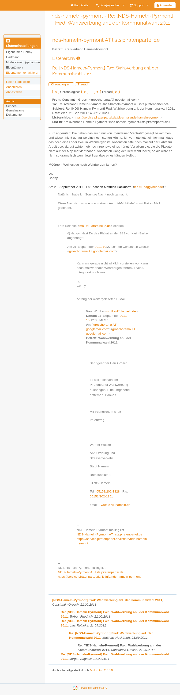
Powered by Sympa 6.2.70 (93, 688)
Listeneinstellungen (22, 43)
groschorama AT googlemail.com (92, 251)
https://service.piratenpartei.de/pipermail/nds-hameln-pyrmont (117, 117)
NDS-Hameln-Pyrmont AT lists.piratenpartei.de (109, 534)
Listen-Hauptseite (18, 82)
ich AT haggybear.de (148, 187)
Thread (83, 84)
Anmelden (165, 5)
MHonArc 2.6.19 (101, 670)
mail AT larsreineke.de (95, 226)
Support (137, 5)
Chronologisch (61, 84)
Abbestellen (14, 92)
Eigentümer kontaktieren (22, 72)
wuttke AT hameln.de (121, 311)
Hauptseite (80, 5)
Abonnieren (14, 87)
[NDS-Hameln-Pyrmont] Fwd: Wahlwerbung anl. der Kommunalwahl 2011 (107, 600)
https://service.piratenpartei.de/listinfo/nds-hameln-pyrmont (99, 576)
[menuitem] (79, 5)
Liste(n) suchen (108, 5)
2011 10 (100, 246)
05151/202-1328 (108, 491)
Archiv (10, 101)
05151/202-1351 (101, 496)
